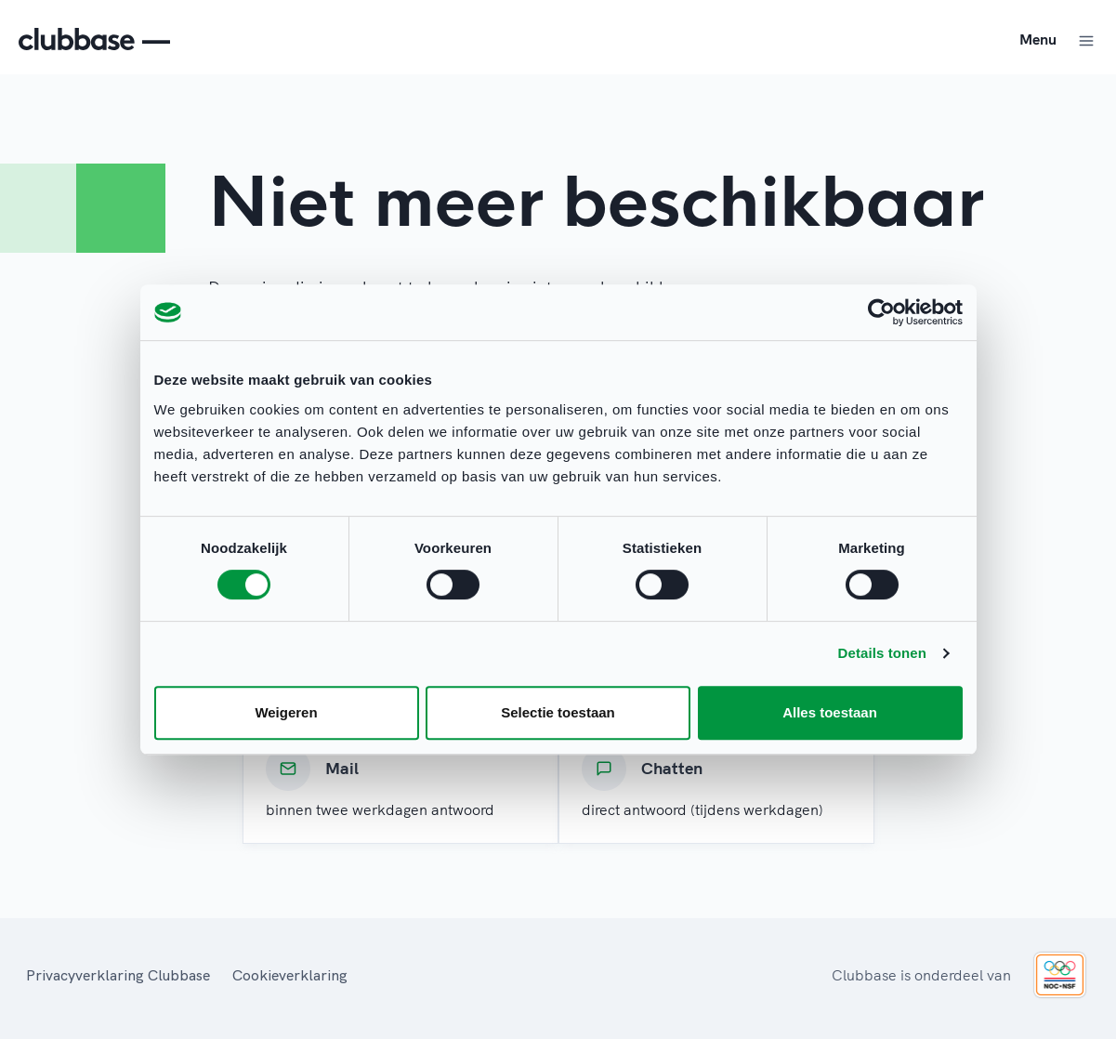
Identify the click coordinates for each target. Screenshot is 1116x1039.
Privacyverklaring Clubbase (118, 975)
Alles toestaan (829, 712)
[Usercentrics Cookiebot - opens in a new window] (881, 312)
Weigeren (286, 712)
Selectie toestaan (558, 712)
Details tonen (882, 653)
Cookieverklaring (290, 975)
